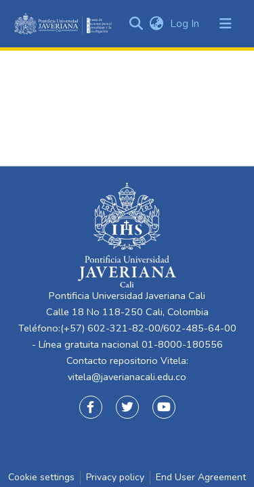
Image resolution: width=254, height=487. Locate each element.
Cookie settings (41, 477)
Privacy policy (115, 477)
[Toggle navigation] (225, 24)
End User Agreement (201, 477)
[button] (156, 24)
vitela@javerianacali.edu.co (127, 377)
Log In (186, 23)
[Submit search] (136, 23)
